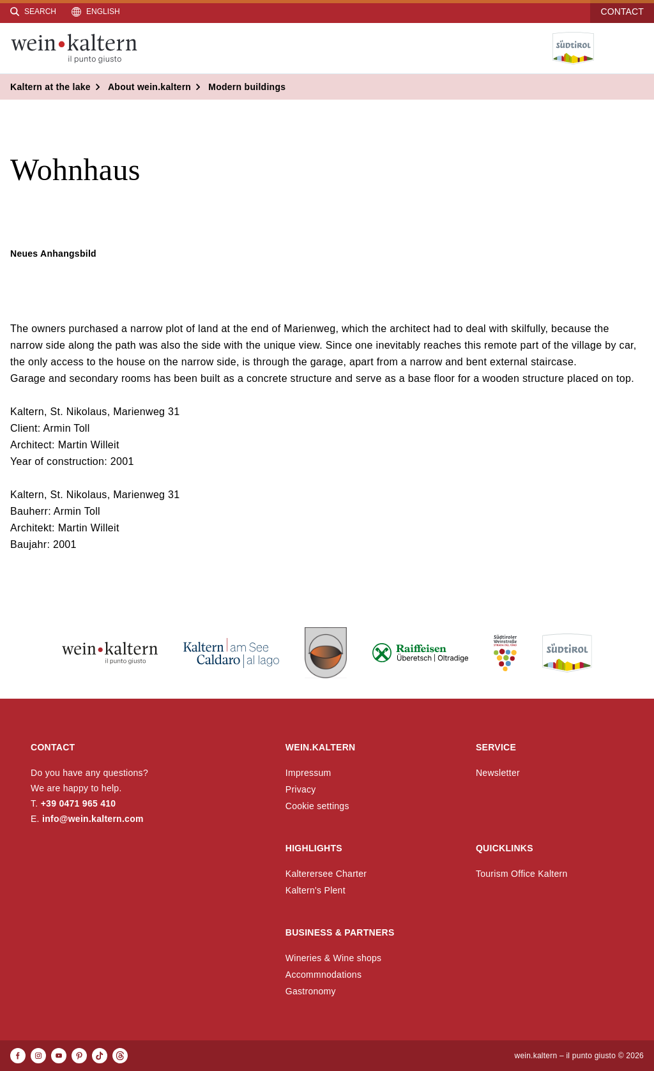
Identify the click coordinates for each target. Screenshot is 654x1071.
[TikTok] (99, 1055)
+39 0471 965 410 (78, 803)
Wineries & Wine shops (333, 958)
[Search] (33, 11)
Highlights (313, 848)
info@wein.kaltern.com (93, 819)
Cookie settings (317, 806)
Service (496, 747)
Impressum (308, 773)
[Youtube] (58, 1055)
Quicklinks (504, 848)
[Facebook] (18, 1055)
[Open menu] (634, 48)
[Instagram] (38, 1055)
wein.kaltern (320, 747)
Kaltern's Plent (315, 890)
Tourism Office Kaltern (522, 874)
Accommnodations (323, 974)
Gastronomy (310, 991)
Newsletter (498, 773)
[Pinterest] (79, 1055)
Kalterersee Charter (326, 874)
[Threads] (120, 1055)
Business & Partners (340, 932)
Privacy (300, 789)
